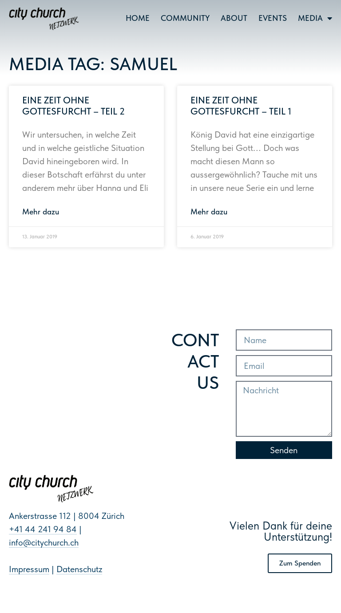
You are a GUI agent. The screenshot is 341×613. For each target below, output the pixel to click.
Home (138, 18)
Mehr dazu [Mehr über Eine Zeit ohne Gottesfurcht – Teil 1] (208, 211)
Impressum (29, 569)
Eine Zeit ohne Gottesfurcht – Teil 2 (73, 106)
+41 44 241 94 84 (43, 529)
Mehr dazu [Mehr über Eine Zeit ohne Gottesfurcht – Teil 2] (40, 211)
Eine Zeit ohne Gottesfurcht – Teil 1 (240, 106)
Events (272, 18)
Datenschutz (79, 569)
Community (185, 18)
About (234, 18)
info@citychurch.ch (44, 542)
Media (315, 18)
